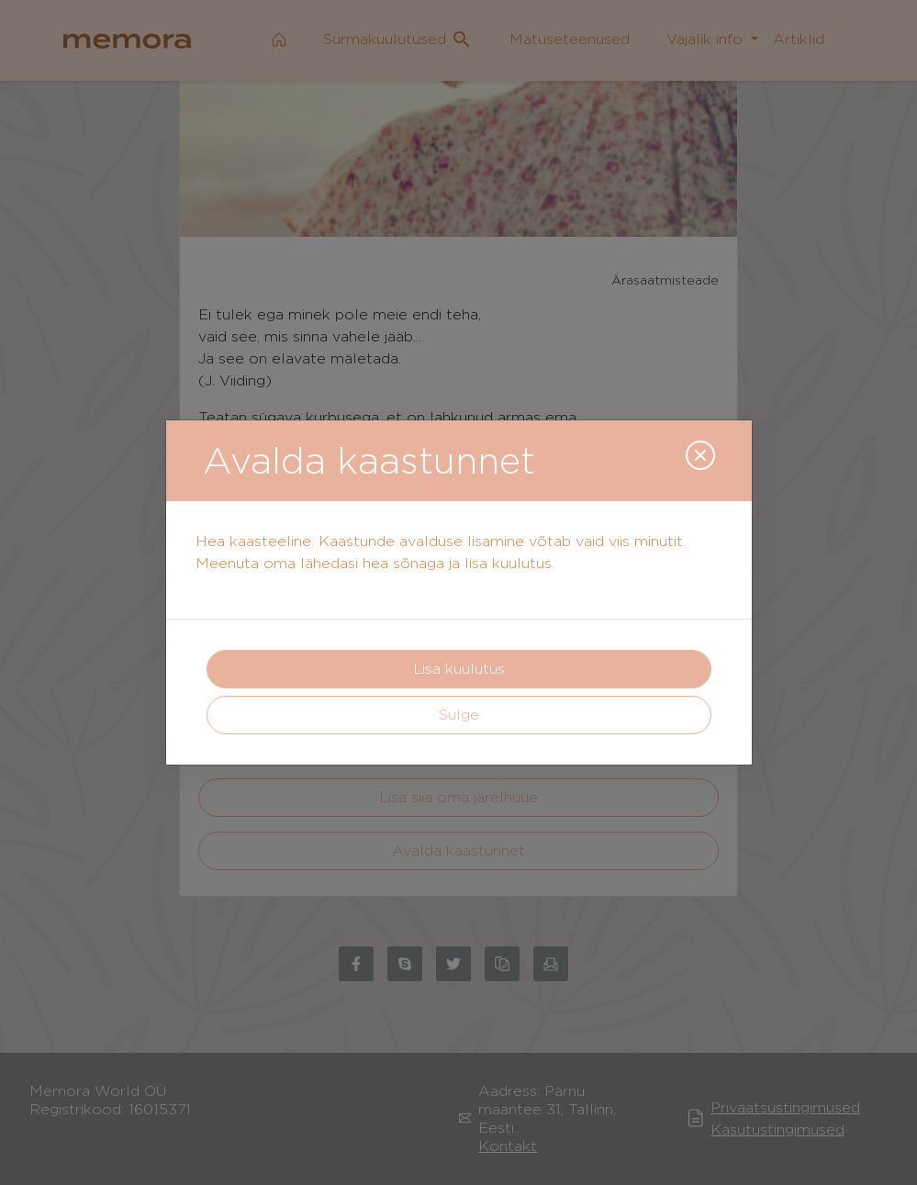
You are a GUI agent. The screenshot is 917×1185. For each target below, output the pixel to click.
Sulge (459, 714)
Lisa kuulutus (459, 668)
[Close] (700, 455)
